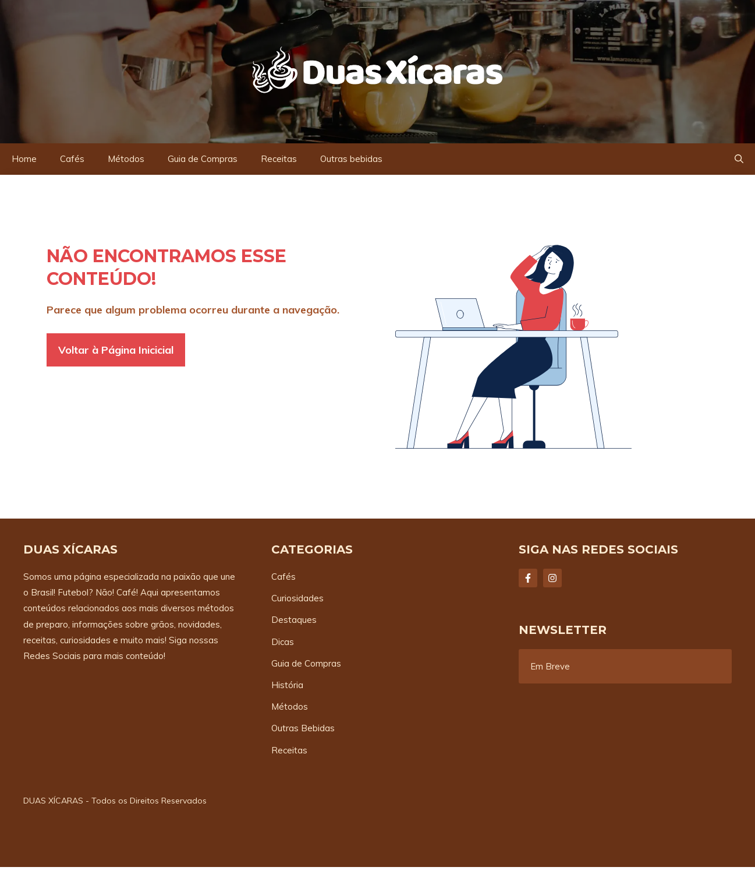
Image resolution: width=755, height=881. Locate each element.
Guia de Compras (203, 158)
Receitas (279, 158)
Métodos (126, 158)
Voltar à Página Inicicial (115, 350)
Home (24, 158)
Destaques (294, 619)
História (287, 684)
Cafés (72, 158)
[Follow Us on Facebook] (528, 578)
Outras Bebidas (303, 728)
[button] (739, 159)
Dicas (282, 641)
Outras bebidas (351, 158)
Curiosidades (297, 598)
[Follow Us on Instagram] (552, 578)
